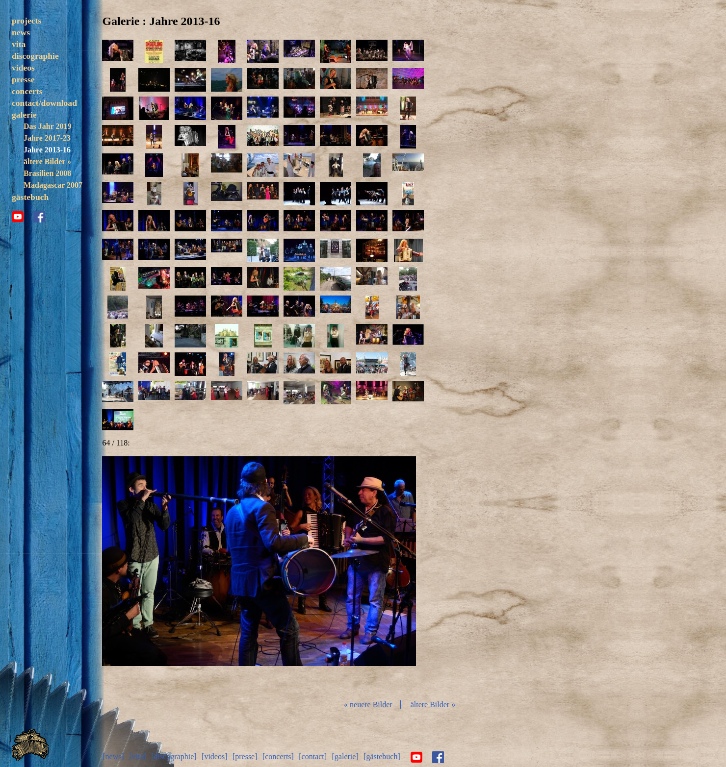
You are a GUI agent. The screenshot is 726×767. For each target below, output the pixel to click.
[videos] (215, 756)
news (21, 32)
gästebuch (30, 209)
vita (19, 44)
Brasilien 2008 (47, 173)
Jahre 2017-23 (47, 138)
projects (26, 20)
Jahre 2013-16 (47, 150)
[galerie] (345, 756)
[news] (114, 756)
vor (365, 574)
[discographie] (174, 756)
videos (23, 68)
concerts (27, 91)
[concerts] (278, 756)
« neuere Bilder (369, 704)
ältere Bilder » (47, 161)
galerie (24, 115)
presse (23, 79)
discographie (35, 56)
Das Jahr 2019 (47, 126)
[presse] (245, 756)
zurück (155, 574)
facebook (39, 228)
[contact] (313, 756)
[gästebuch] (382, 756)
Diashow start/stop (259, 574)
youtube (18, 228)
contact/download (44, 103)
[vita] (138, 756)
